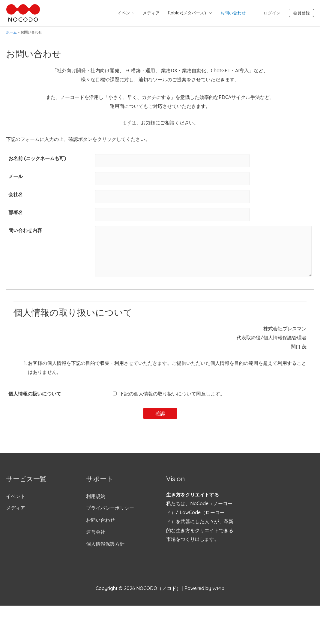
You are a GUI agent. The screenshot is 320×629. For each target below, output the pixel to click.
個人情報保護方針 (105, 548)
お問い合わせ (233, 13)
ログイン (272, 13)
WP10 (218, 592)
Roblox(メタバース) (187, 13)
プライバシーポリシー (110, 512)
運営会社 (95, 536)
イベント (126, 13)
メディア (151, 13)
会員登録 (301, 13)
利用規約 (95, 500)
